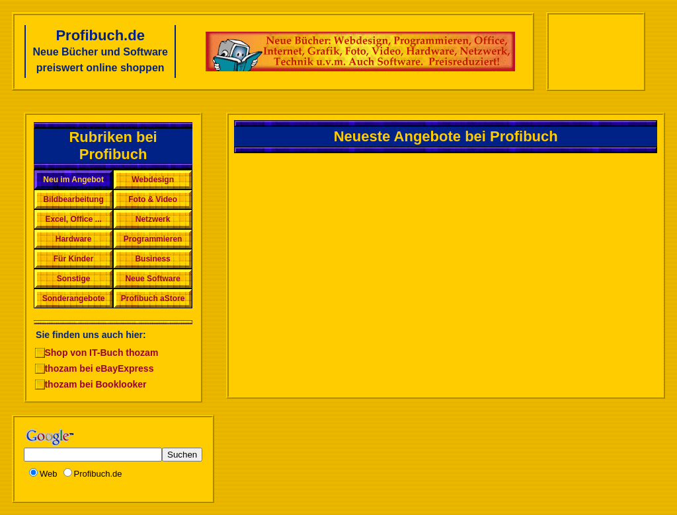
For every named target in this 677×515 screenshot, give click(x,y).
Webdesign (153, 179)
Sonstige (74, 278)
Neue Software (152, 278)
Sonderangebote (73, 298)
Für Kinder (74, 258)
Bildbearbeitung (73, 199)
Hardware (74, 239)
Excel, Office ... (73, 219)
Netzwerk (153, 219)
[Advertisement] (595, 51)
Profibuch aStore (153, 298)
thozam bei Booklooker (95, 384)
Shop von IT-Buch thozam (101, 352)
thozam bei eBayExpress (98, 368)
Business (152, 258)
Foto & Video (152, 199)
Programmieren (153, 239)
